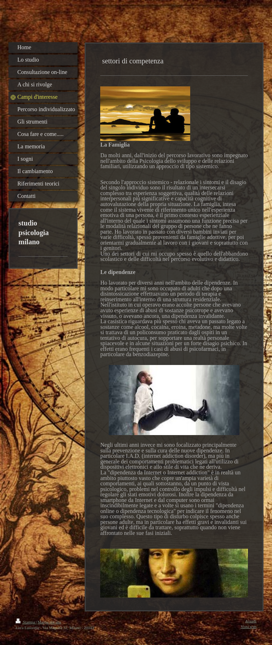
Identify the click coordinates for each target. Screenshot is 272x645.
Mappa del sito (49, 622)
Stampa (26, 622)
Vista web (248, 626)
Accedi (250, 621)
